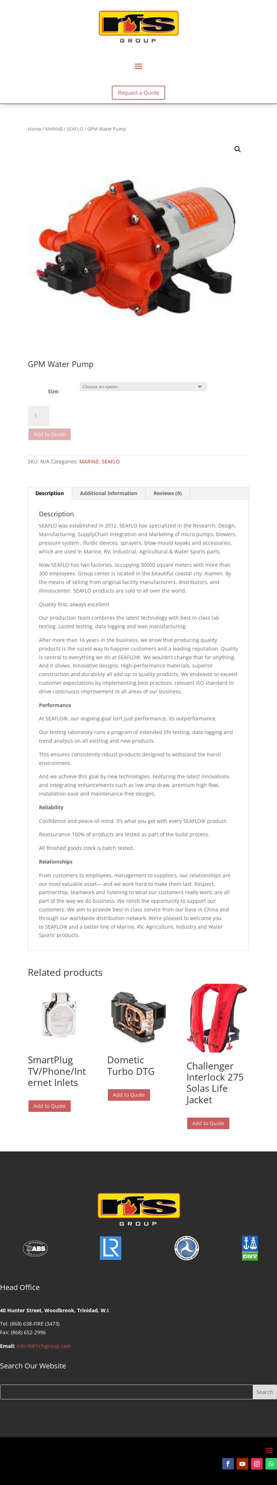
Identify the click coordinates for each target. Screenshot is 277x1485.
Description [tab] (49, 493)
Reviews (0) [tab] (168, 493)
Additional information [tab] (108, 493)
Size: (53, 391)
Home (34, 129)
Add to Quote (50, 434)
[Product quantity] (38, 416)
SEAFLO (75, 129)
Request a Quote (138, 92)
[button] (237, 149)
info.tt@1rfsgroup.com (44, 1346)
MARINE (54, 129)
